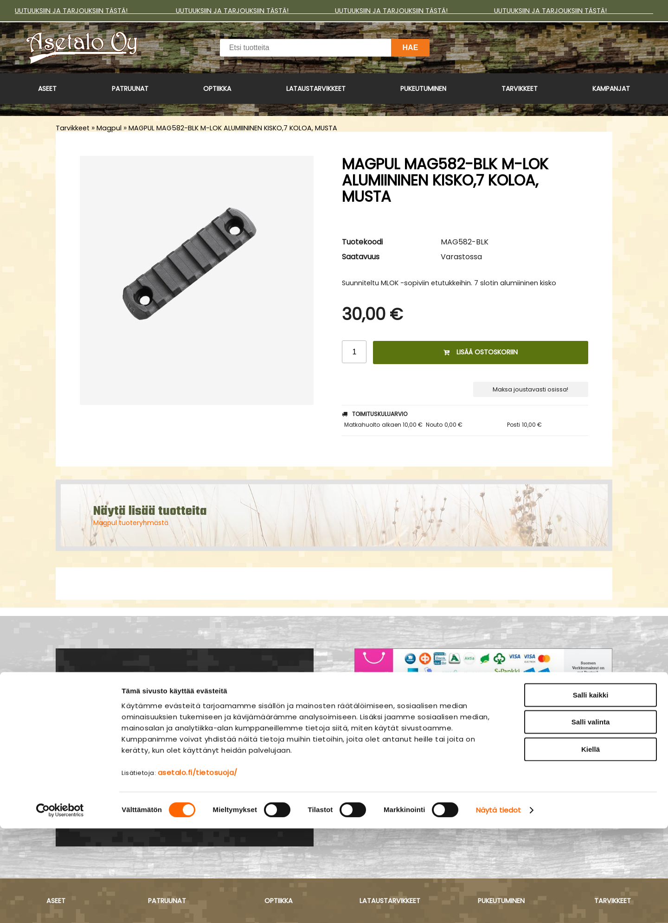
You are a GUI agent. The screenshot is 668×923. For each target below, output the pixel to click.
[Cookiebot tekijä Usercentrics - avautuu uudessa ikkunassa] (60, 905)
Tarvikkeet (519, 88)
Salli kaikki (591, 789)
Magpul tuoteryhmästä (130, 522)
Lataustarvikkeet (316, 88)
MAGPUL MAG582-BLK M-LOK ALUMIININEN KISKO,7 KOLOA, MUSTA (232, 128)
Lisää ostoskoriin (480, 352)
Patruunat (130, 88)
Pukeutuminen (423, 88)
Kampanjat (611, 88)
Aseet (47, 88)
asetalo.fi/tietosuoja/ (198, 867)
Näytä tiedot (498, 905)
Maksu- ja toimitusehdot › (407, 734)
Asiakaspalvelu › (387, 722)
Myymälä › (375, 758)
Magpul (109, 128)
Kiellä (590, 843)
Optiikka (217, 88)
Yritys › (367, 746)
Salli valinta (591, 816)
